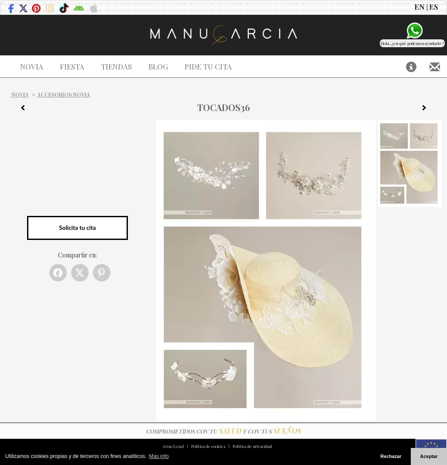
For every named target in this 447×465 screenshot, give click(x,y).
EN (419, 6)
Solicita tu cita (77, 227)
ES (433, 6)
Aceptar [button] (428, 456)
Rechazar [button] (390, 456)
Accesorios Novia (63, 94)
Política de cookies (208, 446)
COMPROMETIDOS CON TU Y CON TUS (223, 431)
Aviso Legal (173, 446)
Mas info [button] (158, 456)
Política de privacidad (252, 446)
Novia (19, 94)
